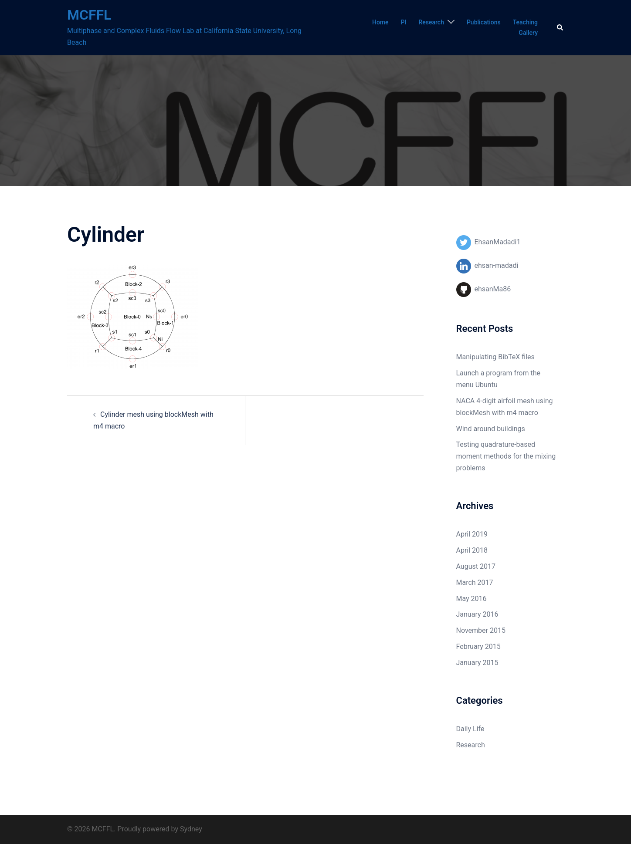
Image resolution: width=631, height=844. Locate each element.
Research (431, 22)
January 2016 (477, 614)
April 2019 (472, 534)
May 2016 (471, 598)
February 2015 (478, 646)
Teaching (525, 22)
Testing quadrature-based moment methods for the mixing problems (506, 456)
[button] (560, 27)
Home (380, 22)
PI (404, 22)
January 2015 (477, 662)
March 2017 (474, 582)
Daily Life (470, 729)
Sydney (191, 829)
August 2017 (475, 566)
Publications (484, 22)
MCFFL (89, 15)
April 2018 (472, 550)
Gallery (528, 32)
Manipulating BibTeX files (495, 357)
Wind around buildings (490, 429)
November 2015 (480, 630)
